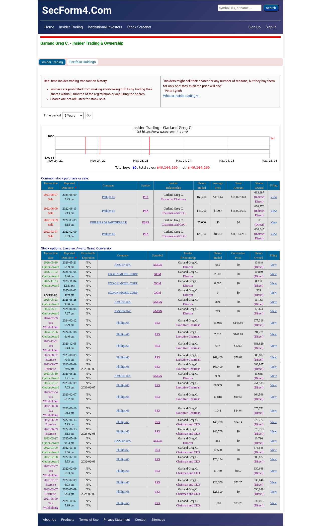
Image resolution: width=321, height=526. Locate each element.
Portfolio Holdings (82, 62)
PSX (145, 197)
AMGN (157, 265)
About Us (49, 519)
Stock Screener (139, 27)
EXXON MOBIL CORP (123, 274)
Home (49, 27)
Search (271, 8)
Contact (140, 519)
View (274, 197)
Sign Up (255, 27)
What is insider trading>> (181, 96)
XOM (157, 274)
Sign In (271, 27)
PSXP (145, 222)
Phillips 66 (108, 197)
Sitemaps (158, 519)
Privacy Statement (117, 519)
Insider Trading (71, 27)
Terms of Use (89, 519)
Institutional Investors (105, 27)
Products (67, 519)
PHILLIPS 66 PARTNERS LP (108, 222)
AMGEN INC (122, 265)
